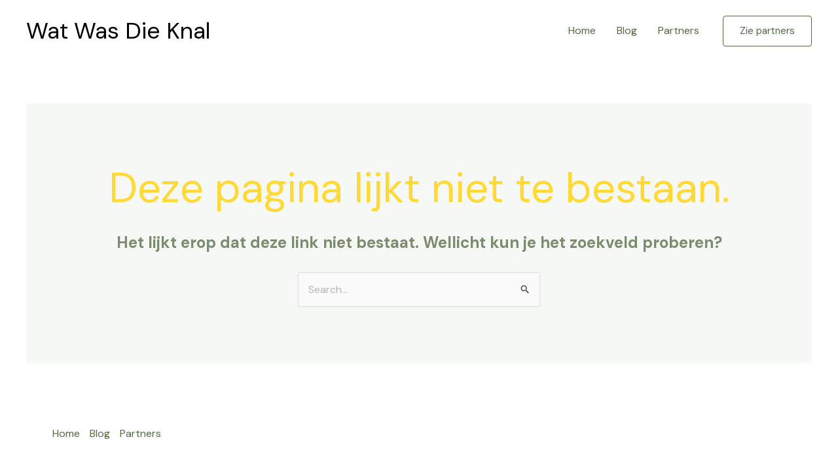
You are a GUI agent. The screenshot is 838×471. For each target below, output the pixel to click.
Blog (627, 30)
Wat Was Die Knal (118, 31)
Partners (678, 30)
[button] (767, 31)
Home (582, 30)
